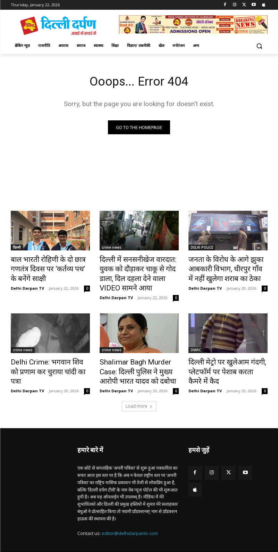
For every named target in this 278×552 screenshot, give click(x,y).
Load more (139, 387)
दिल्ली (17, 249)
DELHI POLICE (202, 249)
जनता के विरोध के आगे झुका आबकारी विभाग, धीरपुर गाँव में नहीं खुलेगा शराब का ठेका (224, 268)
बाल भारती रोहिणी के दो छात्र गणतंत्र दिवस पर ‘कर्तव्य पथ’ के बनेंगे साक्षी (49, 264)
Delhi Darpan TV (27, 276)
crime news (111, 249)
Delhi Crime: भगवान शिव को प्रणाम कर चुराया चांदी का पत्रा (50, 352)
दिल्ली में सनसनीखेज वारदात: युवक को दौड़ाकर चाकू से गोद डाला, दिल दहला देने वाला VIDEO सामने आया (137, 268)
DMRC (196, 336)
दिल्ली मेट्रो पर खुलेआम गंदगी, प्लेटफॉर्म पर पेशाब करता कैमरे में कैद (227, 352)
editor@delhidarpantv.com (130, 514)
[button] (259, 46)
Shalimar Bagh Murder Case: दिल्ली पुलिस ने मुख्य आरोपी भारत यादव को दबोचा (136, 356)
